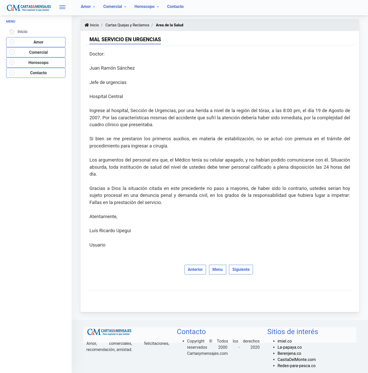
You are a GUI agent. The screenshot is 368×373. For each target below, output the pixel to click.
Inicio (17, 31)
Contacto (175, 6)
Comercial (113, 6)
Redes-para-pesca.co (297, 365)
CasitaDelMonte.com (297, 359)
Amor (86, 6)
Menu (217, 269)
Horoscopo (145, 6)
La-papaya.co (290, 347)
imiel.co (285, 341)
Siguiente (241, 269)
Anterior (195, 269)
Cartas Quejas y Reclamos (127, 25)
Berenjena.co (289, 353)
